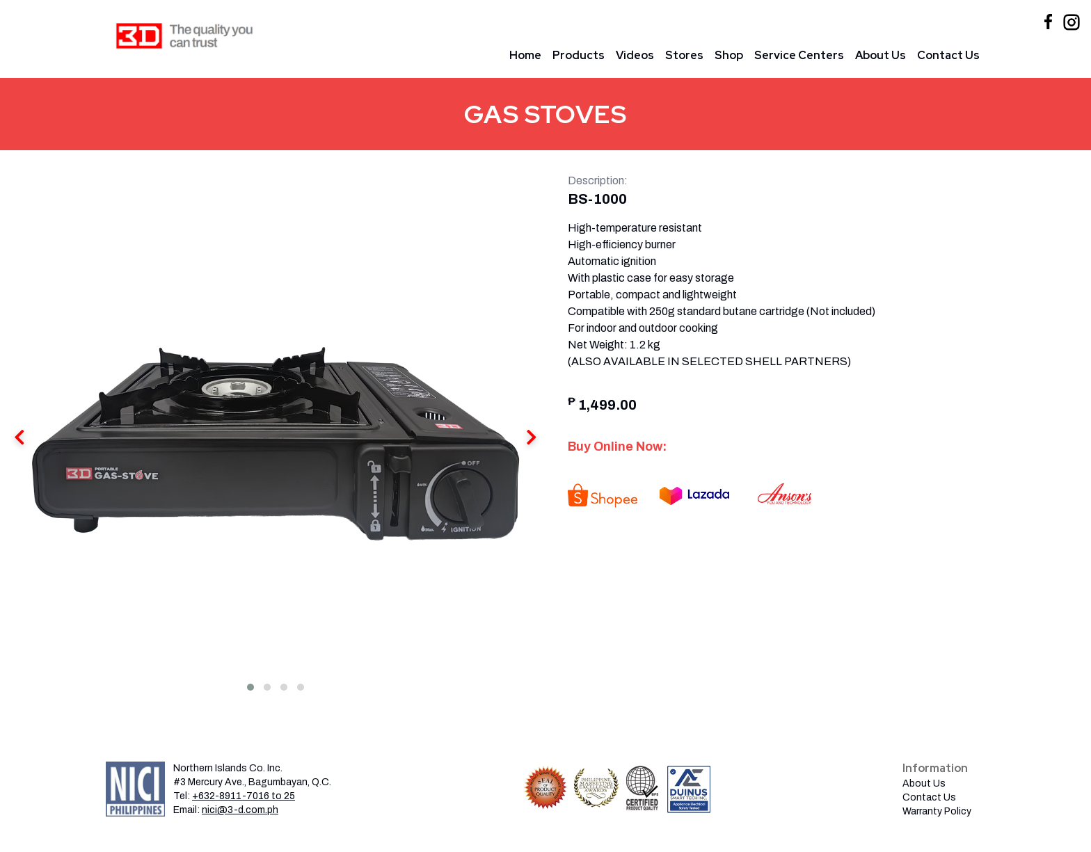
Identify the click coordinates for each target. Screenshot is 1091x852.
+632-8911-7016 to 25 (243, 796)
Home (525, 55)
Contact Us (948, 55)
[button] (250, 687)
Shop (729, 55)
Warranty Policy (936, 811)
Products (578, 55)
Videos (635, 55)
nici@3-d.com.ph (240, 810)
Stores (684, 55)
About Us (880, 55)
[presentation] (531, 439)
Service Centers (799, 55)
